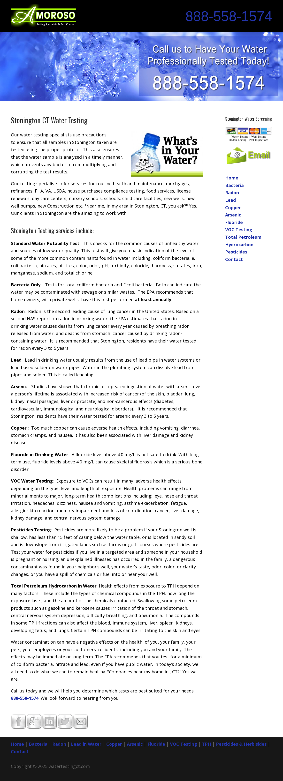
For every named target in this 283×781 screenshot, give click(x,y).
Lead (230, 200)
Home (231, 178)
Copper (233, 207)
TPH (206, 744)
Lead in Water (86, 744)
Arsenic (233, 215)
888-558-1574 (228, 16)
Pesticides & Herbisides (241, 744)
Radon (232, 192)
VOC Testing (238, 229)
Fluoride (234, 222)
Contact (234, 259)
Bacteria (234, 185)
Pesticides (236, 252)
